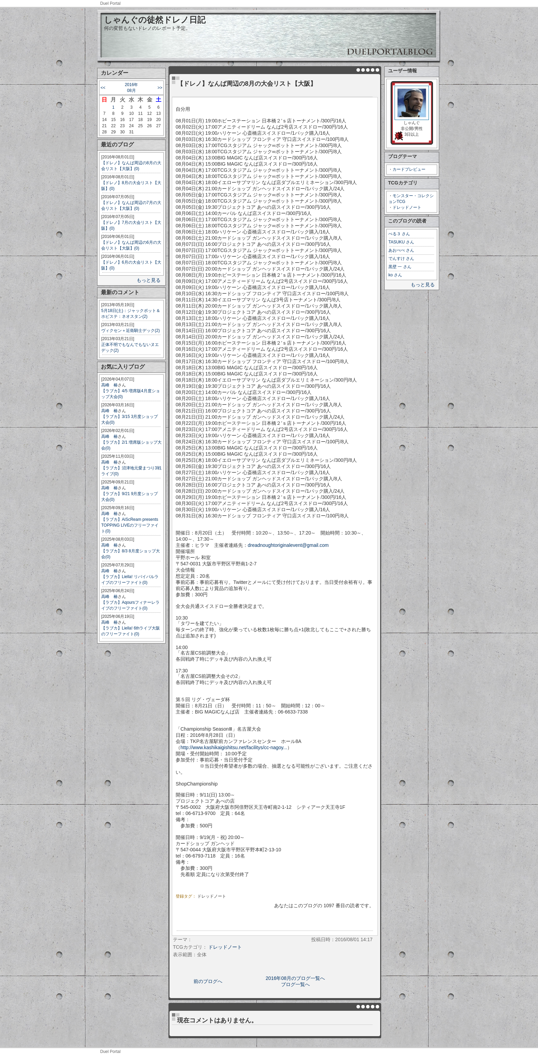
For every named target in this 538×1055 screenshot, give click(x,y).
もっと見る (149, 280)
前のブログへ (208, 981)
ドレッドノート (407, 207)
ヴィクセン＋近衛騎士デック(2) (130, 330)
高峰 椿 (109, 385)
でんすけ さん (401, 258)
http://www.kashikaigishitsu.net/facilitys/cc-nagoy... (233, 747)
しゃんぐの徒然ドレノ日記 (155, 19)
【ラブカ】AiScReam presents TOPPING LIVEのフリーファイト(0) (130, 525)
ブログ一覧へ (295, 984)
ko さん (395, 275)
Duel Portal (110, 3)
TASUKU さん (401, 242)
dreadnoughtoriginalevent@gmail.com (288, 545)
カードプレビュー (409, 169)
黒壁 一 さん (399, 266)
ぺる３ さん (399, 233)
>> (159, 87)
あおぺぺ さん (401, 250)
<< (103, 87)
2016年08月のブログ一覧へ (295, 978)
